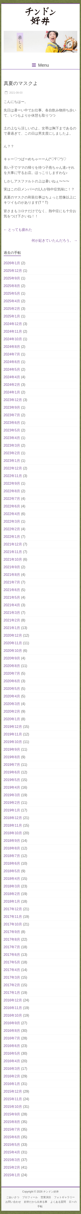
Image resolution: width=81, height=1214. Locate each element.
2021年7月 (12, 582)
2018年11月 (13, 825)
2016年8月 (12, 1030)
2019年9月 (12, 749)
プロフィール (30, 1197)
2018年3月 (12, 886)
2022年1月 (12, 536)
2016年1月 (12, 1084)
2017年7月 (12, 947)
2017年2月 (12, 985)
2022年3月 (12, 521)
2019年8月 (12, 757)
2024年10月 (13, 339)
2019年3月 (12, 795)
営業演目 (46, 1197)
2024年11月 (13, 331)
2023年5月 (12, 430)
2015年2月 (12, 1167)
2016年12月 (13, 1000)
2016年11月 (13, 1008)
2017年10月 (13, 924)
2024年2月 (12, 384)
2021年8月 (12, 574)
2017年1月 (12, 992)
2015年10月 (13, 1106)
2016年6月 (12, 1046)
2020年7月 (12, 673)
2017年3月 (12, 977)
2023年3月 (12, 445)
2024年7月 (12, 354)
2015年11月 (13, 1099)
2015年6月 (12, 1137)
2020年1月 (12, 719)
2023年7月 (12, 415)
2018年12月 (13, 818)
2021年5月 (12, 597)
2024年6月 (12, 362)
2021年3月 (12, 612)
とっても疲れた (18, 229)
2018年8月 (12, 848)
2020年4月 (12, 696)
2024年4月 (12, 377)
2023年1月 (12, 460)
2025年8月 (12, 286)
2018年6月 (12, 863)
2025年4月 (12, 301)
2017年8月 (12, 939)
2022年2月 (12, 529)
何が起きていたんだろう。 (54, 240)
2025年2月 (12, 309)
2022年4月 (12, 514)
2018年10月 (13, 833)
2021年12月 (13, 544)
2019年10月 (13, 742)
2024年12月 (13, 324)
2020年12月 (13, 635)
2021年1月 (12, 628)
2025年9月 (12, 278)
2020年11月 (13, 643)
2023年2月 (12, 453)
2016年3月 (12, 1068)
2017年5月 (12, 962)
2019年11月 (13, 734)
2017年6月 (12, 954)
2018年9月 (12, 840)
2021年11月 (13, 552)
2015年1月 (12, 1175)
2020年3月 (12, 704)
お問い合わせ (13, 1201)
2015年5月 (12, 1144)
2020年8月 (12, 666)
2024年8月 (12, 347)
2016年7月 (12, 1038)
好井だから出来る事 (35, 1201)
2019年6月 (12, 772)
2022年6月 (12, 506)
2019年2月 (12, 802)
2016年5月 (12, 1053)
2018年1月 (12, 901)
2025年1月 (12, 316)
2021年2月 (12, 620)
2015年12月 (13, 1091)
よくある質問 (58, 1201)
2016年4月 (12, 1061)
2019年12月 (13, 726)
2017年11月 (13, 916)
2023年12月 (13, 400)
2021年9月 (12, 567)
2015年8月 (12, 1122)
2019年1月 (12, 810)
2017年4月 (12, 970)
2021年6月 (12, 590)
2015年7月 (12, 1129)
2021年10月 (13, 559)
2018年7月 (12, 856)
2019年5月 (12, 780)
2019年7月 (12, 764)
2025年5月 (12, 293)
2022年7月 (12, 498)
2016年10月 (13, 1015)
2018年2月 (12, 894)
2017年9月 (12, 932)
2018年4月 (12, 878)
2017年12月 (13, 909)
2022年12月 (13, 468)
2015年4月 (12, 1152)
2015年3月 (12, 1160)
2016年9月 (12, 1023)
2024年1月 (12, 392)
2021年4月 (12, 605)
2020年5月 (12, 688)
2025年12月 (13, 271)
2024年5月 (12, 369)
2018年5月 (12, 871)
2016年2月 (12, 1076)
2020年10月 (13, 650)
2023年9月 (12, 407)
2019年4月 (12, 787)
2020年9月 (12, 658)
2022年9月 (12, 483)
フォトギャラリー (64, 1197)
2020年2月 (12, 711)
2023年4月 (12, 438)
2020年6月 (12, 681)
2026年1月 (12, 263)
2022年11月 (13, 476)
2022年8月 (12, 491)
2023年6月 (12, 422)
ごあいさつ (12, 1197)
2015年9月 (12, 1114)
